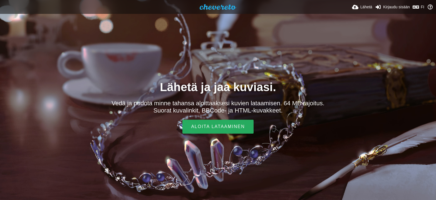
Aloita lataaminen (218, 126)
